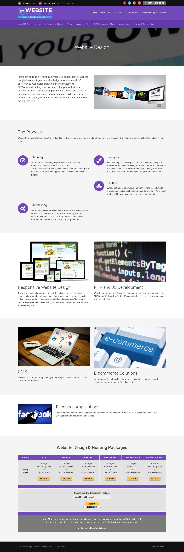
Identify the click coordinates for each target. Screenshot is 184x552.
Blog (109, 12)
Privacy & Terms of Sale (144, 24)
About (102, 12)
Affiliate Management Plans (78, 24)
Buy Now (44, 478)
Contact (117, 12)
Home (94, 12)
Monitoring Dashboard (154, 3)
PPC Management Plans (104, 24)
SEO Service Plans (132, 12)
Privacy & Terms (157, 547)
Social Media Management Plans (49, 24)
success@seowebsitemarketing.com (58, 3)
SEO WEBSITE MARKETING (54, 547)
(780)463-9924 (28, 3)
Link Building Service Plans (154, 12)
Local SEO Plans (25, 24)
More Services (125, 24)
